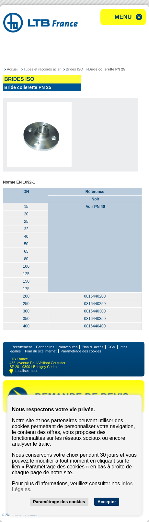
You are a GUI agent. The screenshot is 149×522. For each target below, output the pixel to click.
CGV (111, 347)
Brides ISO (74, 69)
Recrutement (21, 347)
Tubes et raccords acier (42, 69)
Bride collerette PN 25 (106, 69)
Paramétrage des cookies (81, 351)
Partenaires (45, 347)
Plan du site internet (40, 351)
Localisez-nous (26, 371)
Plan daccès (92, 347)
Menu (123, 17)
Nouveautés (67, 347)
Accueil (12, 69)
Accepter (106, 501)
